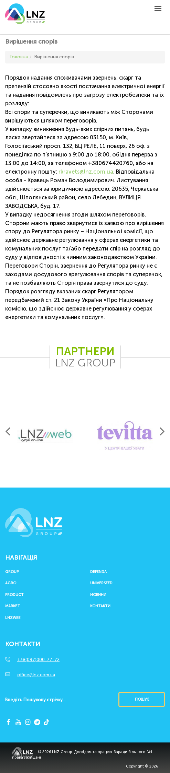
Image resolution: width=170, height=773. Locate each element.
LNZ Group (25, 17)
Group (12, 572)
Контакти (100, 606)
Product (14, 595)
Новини (98, 595)
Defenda (98, 572)
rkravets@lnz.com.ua (86, 171)
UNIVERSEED (101, 583)
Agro (10, 583)
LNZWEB (12, 618)
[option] (45, 435)
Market (12, 606)
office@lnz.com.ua (36, 674)
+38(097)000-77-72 (38, 659)
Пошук (142, 699)
